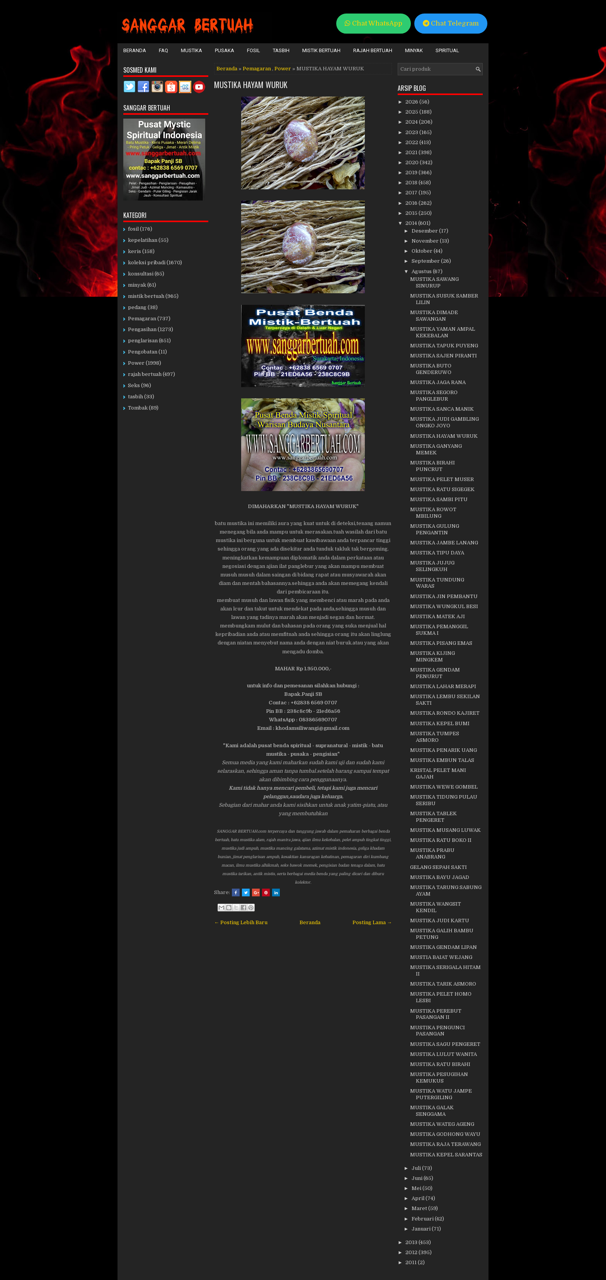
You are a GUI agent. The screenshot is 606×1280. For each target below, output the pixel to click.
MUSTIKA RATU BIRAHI (440, 1064)
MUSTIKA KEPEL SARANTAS (446, 1155)
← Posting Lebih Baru (240, 922)
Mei (417, 1188)
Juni (418, 1178)
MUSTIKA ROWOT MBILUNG (433, 513)
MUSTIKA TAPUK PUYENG (444, 345)
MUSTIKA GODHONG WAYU (445, 1134)
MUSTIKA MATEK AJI (437, 616)
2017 (412, 192)
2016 (412, 203)
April (419, 1198)
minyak (137, 285)
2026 (412, 102)
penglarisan (143, 340)
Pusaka (224, 50)
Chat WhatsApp (373, 23)
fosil (133, 229)
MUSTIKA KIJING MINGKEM (432, 656)
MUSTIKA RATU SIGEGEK (442, 489)
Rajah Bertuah (372, 50)
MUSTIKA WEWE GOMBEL (444, 787)
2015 (412, 213)
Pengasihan (142, 329)
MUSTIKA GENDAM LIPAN (443, 947)
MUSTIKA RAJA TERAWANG (445, 1144)
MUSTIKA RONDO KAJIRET (445, 713)
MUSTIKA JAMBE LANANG (444, 543)
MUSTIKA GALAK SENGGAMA (432, 1111)
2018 (412, 182)
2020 (412, 162)
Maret (420, 1208)
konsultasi (140, 274)
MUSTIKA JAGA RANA (438, 382)
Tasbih (281, 50)
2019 (412, 172)
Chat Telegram (451, 23)
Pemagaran (257, 68)
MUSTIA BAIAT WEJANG (441, 957)
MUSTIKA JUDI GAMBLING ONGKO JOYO (444, 422)
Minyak (414, 50)
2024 (412, 122)
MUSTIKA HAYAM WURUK (251, 84)
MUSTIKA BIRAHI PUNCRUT (432, 466)
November (426, 241)
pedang (137, 307)
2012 (412, 1252)
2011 (411, 1262)
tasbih (135, 396)
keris (134, 251)
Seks (134, 385)
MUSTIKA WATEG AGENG (442, 1124)
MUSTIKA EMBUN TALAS (442, 760)
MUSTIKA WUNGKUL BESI (444, 606)
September (426, 261)
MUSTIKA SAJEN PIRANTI (443, 356)
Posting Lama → (372, 922)
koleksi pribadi (146, 262)
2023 (412, 132)
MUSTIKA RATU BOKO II (441, 840)
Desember (425, 231)
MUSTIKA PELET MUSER (442, 479)
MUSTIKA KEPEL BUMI (440, 723)
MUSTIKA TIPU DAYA (437, 553)
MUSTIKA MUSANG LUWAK (445, 830)
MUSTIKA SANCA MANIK (442, 409)
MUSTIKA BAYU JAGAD (439, 877)
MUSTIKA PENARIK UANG (443, 750)
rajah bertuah (145, 374)
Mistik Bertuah (321, 50)
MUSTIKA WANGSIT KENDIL (435, 907)
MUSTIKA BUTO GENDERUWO (430, 369)
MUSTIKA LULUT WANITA (443, 1054)
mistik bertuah (146, 296)
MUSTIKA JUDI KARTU (439, 920)
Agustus (422, 271)
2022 (412, 142)
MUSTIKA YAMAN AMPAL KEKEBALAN (442, 332)
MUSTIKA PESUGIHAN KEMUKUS (439, 1077)
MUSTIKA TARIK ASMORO (443, 984)
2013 (412, 1242)
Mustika (191, 50)
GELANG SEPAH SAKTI (438, 867)
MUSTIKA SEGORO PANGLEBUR (434, 395)
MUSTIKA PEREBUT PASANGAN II (435, 1014)
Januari (422, 1229)
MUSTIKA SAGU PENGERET (445, 1044)
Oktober (423, 251)
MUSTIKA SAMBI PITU (439, 499)
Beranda (134, 50)
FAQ (163, 50)
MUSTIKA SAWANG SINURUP (434, 282)
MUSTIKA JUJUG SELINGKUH (432, 566)
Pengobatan (142, 352)
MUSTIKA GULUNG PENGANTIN (434, 529)
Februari (423, 1219)
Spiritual (447, 50)
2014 (411, 223)
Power (282, 68)
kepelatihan (142, 240)
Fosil (253, 50)
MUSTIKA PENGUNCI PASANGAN (437, 1031)
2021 (412, 152)
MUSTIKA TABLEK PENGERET (433, 817)
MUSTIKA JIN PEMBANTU (444, 596)
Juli (417, 1168)
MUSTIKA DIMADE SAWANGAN (434, 315)
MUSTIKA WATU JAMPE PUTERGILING (441, 1094)
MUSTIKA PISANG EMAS (441, 643)
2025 (412, 112)
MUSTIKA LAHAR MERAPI (443, 686)
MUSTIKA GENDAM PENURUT (435, 673)
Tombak (138, 408)
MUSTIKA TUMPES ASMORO (434, 737)
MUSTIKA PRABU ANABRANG (432, 853)
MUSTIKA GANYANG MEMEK (436, 449)
